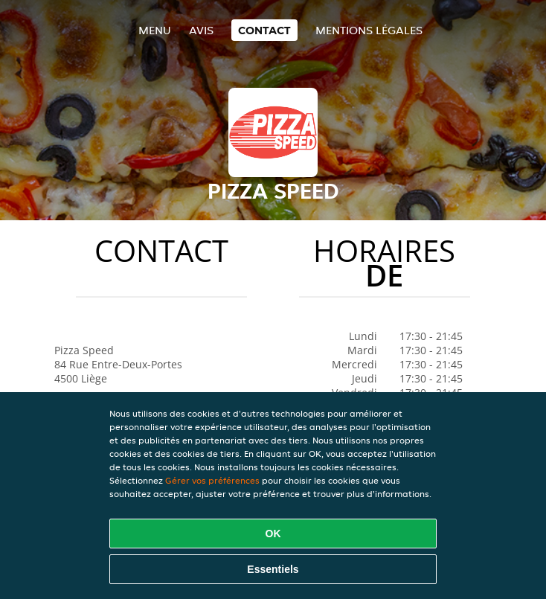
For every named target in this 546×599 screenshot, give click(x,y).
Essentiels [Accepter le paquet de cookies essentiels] (272, 569)
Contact (264, 30)
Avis (201, 30)
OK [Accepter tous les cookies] (273, 533)
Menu (154, 30)
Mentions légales (369, 30)
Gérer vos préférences (212, 480)
